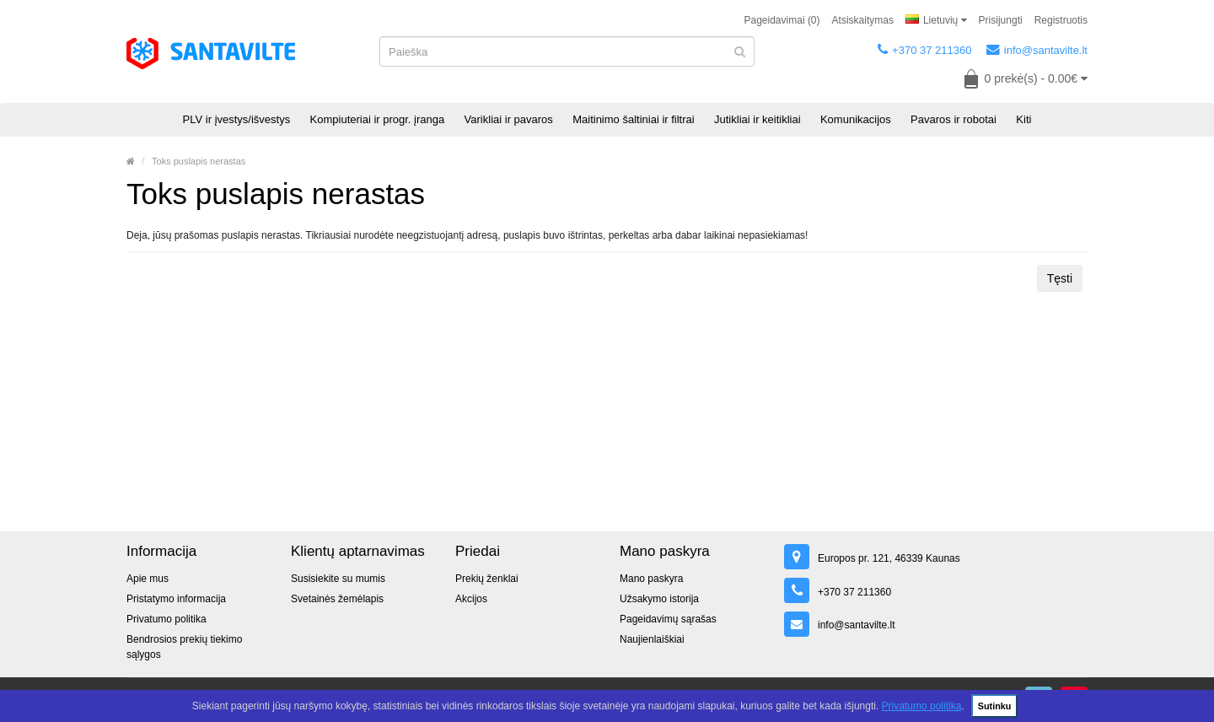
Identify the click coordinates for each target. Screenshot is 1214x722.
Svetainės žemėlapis (337, 599)
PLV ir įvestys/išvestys (237, 119)
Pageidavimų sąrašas (668, 619)
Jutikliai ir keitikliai (757, 119)
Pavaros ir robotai (953, 119)
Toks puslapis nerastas (198, 161)
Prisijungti (1001, 20)
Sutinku (995, 706)
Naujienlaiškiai (652, 639)
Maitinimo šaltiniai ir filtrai (633, 119)
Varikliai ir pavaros (509, 119)
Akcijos (471, 599)
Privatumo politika (922, 706)
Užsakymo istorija (659, 599)
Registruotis (1061, 20)
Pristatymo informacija (176, 599)
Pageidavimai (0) (782, 20)
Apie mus (147, 579)
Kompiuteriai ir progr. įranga (377, 119)
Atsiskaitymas (863, 20)
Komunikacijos (855, 119)
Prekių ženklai (486, 579)
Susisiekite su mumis (338, 579)
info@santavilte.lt (1037, 50)
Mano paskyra (651, 579)
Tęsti (1059, 278)
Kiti (1023, 119)
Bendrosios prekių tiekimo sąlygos (184, 646)
